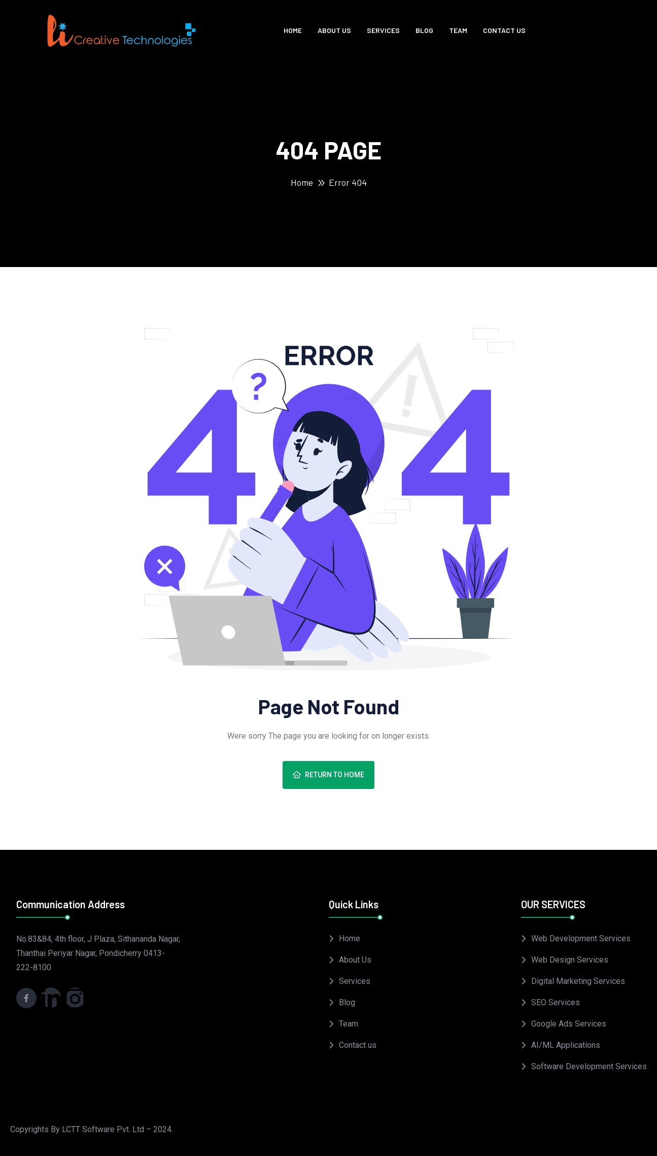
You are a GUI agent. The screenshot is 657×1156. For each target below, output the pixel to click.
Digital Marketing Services (578, 981)
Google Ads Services (568, 1024)
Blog (424, 30)
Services (383, 30)
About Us (334, 30)
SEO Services (555, 1002)
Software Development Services (589, 1066)
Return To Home (328, 775)
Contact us (504, 30)
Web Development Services (581, 938)
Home (293, 30)
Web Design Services (569, 960)
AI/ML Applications (565, 1045)
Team (458, 30)
